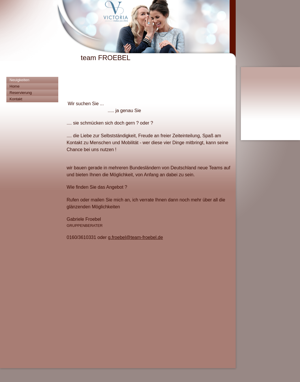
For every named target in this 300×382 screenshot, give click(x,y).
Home (15, 86)
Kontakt (16, 99)
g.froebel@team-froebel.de (135, 237)
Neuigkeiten (19, 80)
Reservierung (21, 92)
